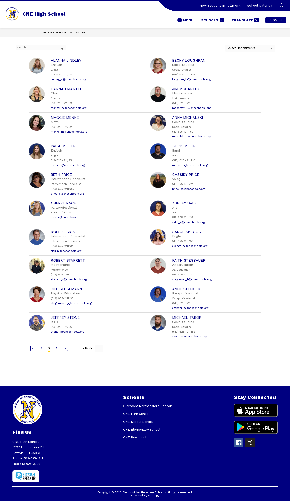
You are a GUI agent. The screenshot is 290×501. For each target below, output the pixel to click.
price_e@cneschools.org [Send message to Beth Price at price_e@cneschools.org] (67, 193)
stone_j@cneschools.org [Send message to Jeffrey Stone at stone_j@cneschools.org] (67, 331)
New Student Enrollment (220, 5)
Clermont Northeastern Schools (148, 406)
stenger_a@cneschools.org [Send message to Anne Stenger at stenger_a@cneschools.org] (190, 307)
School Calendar (260, 5)
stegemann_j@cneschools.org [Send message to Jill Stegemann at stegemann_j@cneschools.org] (71, 303)
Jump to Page (82, 348)
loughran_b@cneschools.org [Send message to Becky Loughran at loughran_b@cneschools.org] (191, 79)
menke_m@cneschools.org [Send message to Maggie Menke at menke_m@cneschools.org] (69, 131)
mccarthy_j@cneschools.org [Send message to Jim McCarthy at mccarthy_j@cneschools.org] (191, 107)
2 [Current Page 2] (49, 348)
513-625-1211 (33, 458)
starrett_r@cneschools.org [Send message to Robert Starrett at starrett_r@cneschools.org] (69, 279)
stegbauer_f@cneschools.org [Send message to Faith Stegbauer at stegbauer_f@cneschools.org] (192, 279)
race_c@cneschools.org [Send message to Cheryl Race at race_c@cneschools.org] (67, 217)
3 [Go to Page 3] (56, 348)
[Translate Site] (245, 20)
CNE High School (54, 32)
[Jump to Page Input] (99, 348)
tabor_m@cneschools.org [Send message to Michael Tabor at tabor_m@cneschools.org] (189, 336)
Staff (80, 32)
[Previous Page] (32, 348)
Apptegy (153, 495)
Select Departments (241, 48)
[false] (41, 47)
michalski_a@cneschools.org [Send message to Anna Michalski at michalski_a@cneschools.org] (191, 136)
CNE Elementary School (141, 429)
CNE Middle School (138, 422)
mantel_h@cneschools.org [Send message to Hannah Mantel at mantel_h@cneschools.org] (69, 107)
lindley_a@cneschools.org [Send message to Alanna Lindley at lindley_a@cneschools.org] (68, 79)
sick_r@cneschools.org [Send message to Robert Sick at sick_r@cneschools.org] (66, 250)
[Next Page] (65, 348)
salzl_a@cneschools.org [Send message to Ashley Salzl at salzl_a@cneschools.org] (188, 222)
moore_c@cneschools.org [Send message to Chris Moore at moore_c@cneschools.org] (190, 165)
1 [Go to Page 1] (41, 348)
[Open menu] (185, 20)
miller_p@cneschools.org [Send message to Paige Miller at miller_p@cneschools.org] (68, 165)
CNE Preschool (134, 437)
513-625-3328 (30, 464)
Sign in (276, 20)
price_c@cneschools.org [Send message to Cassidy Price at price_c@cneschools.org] (188, 188)
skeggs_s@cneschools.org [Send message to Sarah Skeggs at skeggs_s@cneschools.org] (190, 245)
